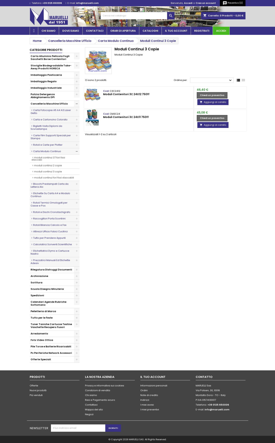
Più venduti (36, 395)
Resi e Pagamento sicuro (100, 400)
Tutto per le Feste (42, 317)
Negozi (89, 414)
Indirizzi (144, 400)
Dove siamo (70, 31)
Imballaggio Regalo (44, 81)
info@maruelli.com (87, 3)
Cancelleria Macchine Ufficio (49, 103)
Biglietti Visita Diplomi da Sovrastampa (46, 127)
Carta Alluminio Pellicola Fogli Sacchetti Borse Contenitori (50, 57)
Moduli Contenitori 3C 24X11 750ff (126, 117)
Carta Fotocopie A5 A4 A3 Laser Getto (51, 111)
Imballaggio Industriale (46, 88)
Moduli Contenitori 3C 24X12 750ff (126, 94)
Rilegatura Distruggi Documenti (51, 269)
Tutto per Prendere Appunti (49, 238)
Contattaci (94, 31)
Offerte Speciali (41, 359)
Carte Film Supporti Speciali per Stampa (51, 137)
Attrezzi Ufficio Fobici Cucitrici (50, 231)
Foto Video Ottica (42, 340)
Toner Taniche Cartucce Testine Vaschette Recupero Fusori (51, 325)
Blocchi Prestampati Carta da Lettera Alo (49, 185)
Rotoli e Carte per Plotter (48, 145)
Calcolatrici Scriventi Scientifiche (52, 244)
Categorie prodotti (46, 50)
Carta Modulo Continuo (47, 151)
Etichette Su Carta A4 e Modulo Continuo (50, 195)
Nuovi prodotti (38, 390)
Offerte (34, 385)
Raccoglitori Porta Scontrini (49, 218)
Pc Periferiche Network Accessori (51, 353)
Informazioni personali (153, 385)
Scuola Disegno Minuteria (47, 289)
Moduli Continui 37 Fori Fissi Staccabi (48, 158)
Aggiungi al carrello (213, 102)
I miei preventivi (149, 409)
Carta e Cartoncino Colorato (50, 119)
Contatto (204, 377)
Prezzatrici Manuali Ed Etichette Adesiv (50, 261)
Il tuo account (176, 31)
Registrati (201, 31)
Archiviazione (39, 276)
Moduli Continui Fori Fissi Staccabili (54, 177)
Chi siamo (48, 31)
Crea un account (206, 3)
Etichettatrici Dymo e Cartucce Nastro (50, 252)
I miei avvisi (147, 404)
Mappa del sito (94, 409)
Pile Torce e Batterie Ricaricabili (51, 346)
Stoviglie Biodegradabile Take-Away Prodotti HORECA (51, 67)
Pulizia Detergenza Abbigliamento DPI (43, 96)
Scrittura (36, 282)
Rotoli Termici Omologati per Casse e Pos (49, 204)
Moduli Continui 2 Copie (48, 165)
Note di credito (149, 395)
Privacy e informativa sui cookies (104, 385)
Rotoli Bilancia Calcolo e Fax (49, 225)
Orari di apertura (123, 31)
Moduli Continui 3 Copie (48, 171)
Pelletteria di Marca (43, 311)
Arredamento (39, 333)
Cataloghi (150, 31)
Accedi (188, 3)
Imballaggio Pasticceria (46, 75)
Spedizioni (37, 295)
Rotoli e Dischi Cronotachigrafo (51, 212)
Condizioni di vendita (97, 390)
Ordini (144, 390)
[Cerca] (137, 15)
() (233, 3)
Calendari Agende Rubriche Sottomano (48, 303)
